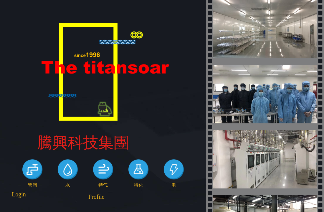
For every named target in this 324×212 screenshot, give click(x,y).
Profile (96, 196)
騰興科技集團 (83, 142)
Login (19, 194)
